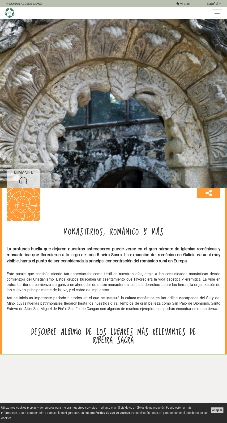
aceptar (217, 410)
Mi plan (183, 3)
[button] (208, 193)
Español (214, 3)
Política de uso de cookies (112, 413)
